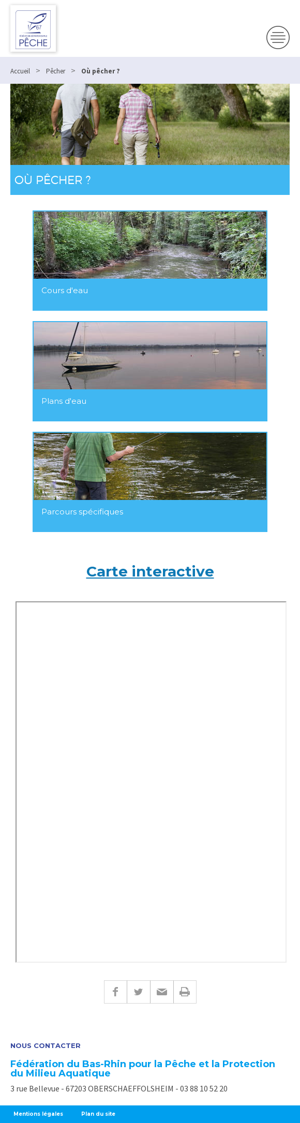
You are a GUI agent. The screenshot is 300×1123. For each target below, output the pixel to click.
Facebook (115, 992)
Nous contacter (45, 1045)
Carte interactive (150, 571)
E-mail (161, 992)
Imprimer (185, 992)
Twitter (138, 992)
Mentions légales (38, 1114)
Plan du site (98, 1114)
